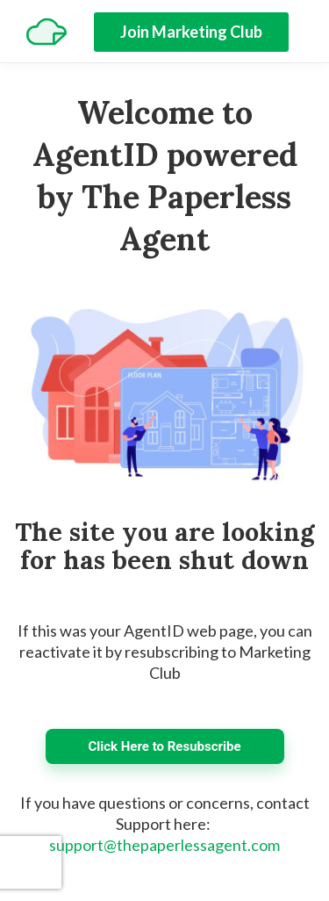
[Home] (46, 31)
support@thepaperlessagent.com (164, 844)
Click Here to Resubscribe (164, 746)
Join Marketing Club (191, 31)
